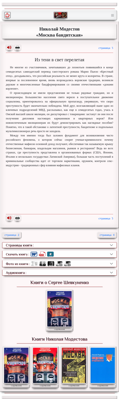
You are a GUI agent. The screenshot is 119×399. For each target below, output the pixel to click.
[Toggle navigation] (112, 15)
